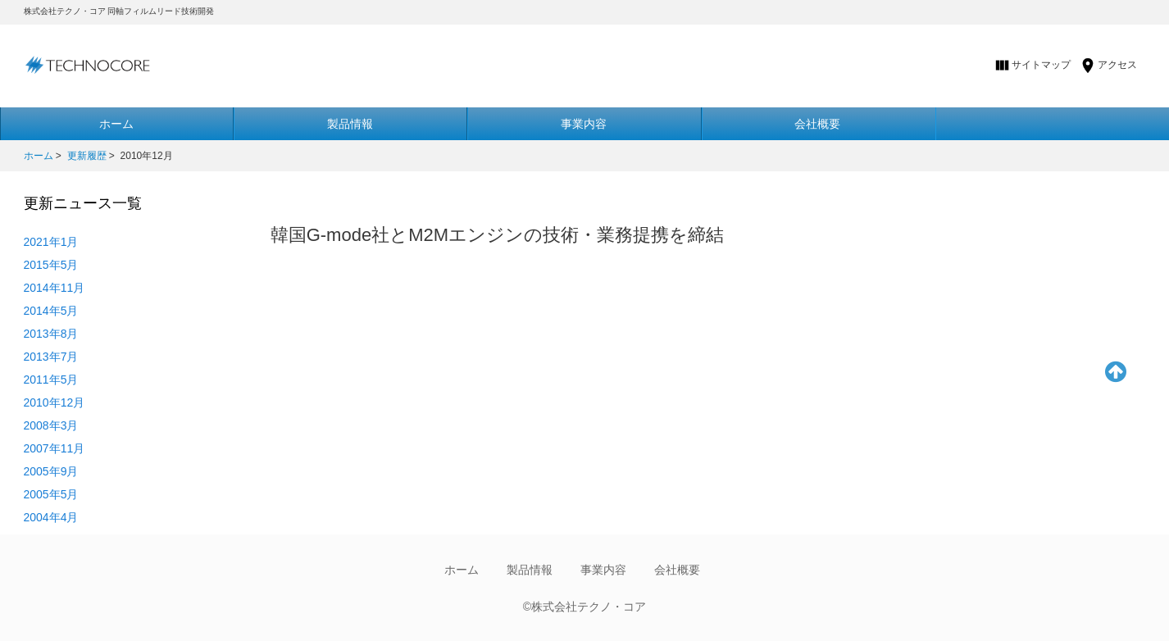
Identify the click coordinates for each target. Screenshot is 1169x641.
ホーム (38, 155)
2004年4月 (51, 517)
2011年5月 (51, 379)
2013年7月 (51, 356)
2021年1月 (51, 241)
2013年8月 (51, 333)
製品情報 (350, 123)
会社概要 (817, 123)
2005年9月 (51, 471)
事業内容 (584, 123)
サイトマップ (1041, 64)
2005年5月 (51, 494)
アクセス (1117, 64)
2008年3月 (51, 425)
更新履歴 (87, 155)
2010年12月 (54, 402)
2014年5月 (51, 310)
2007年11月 (54, 448)
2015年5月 (51, 264)
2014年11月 (54, 287)
